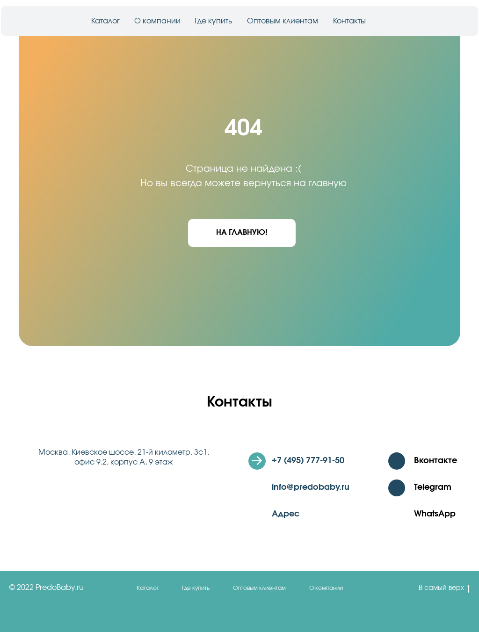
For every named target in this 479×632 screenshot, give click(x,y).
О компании (157, 21)
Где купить (213, 21)
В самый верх (444, 589)
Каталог (105, 21)
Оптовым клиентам (282, 21)
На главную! (242, 232)
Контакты (349, 21)
